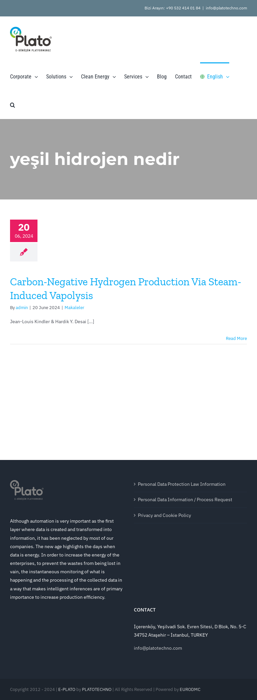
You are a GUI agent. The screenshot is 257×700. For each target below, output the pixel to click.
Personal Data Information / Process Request (185, 500)
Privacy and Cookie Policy (164, 515)
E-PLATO (66, 689)
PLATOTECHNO (96, 689)
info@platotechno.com (226, 7)
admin (22, 307)
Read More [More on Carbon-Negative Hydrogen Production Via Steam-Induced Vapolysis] (236, 338)
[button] (12, 105)
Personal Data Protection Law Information (182, 484)
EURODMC (190, 689)
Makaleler (74, 307)
